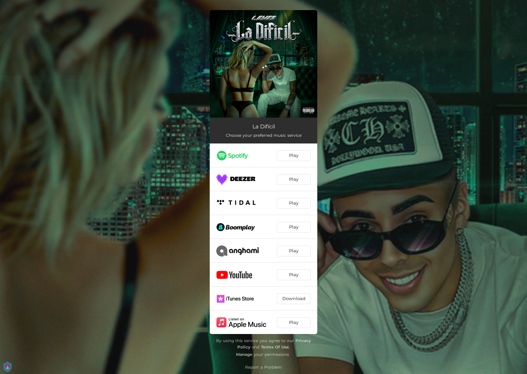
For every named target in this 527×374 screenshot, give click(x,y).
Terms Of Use (275, 346)
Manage (244, 354)
